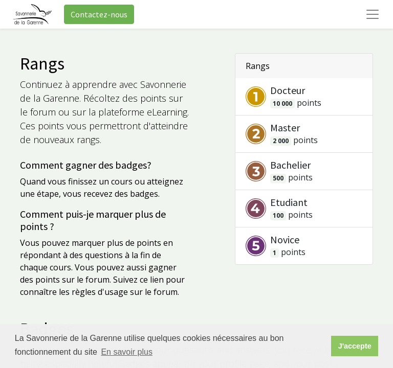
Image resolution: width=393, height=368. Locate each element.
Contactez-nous (99, 14)
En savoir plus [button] (126, 352)
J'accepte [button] (355, 346)
